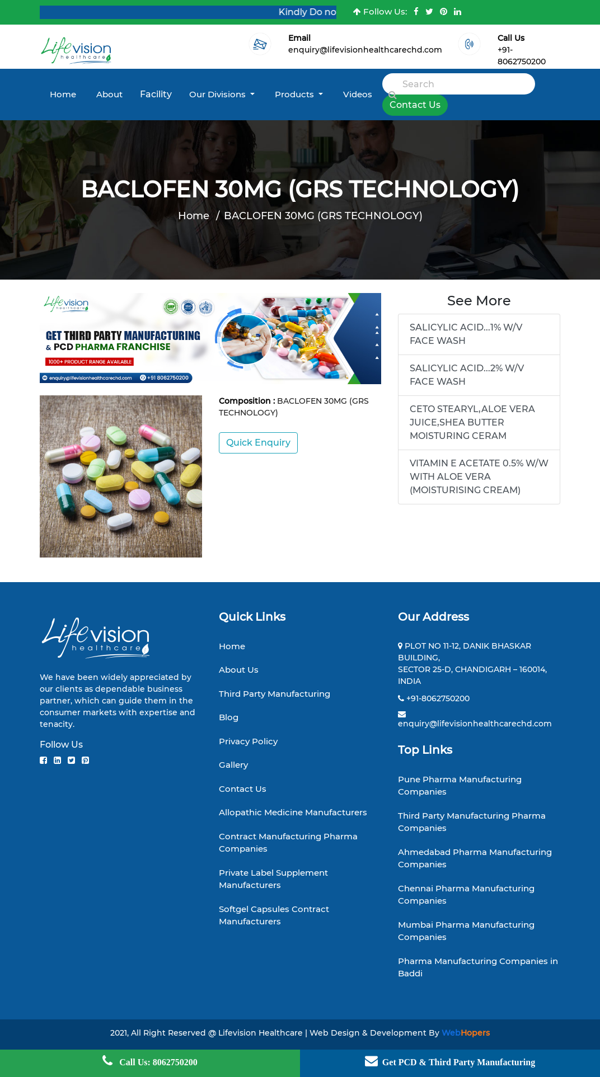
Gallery (233, 764)
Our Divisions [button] (218, 94)
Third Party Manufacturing (274, 693)
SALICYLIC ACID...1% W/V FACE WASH (466, 334)
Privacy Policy (248, 741)
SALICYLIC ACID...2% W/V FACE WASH (467, 375)
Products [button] (295, 94)
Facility (156, 94)
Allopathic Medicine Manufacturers (293, 812)
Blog (228, 717)
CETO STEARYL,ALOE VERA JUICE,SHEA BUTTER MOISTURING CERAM (472, 422)
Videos (357, 94)
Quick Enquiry (258, 442)
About (109, 94)
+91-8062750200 (438, 698)
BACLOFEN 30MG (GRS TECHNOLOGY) (323, 216)
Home (63, 94)
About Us (239, 669)
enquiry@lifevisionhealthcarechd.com (365, 50)
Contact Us (415, 105)
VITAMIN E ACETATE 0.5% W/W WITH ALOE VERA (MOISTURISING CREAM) (479, 476)
